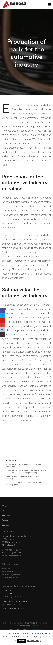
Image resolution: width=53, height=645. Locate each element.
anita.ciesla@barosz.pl (12, 575)
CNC (4, 511)
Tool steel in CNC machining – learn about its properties (25, 465)
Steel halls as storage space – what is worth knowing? (24, 477)
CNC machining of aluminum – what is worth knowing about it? (25, 483)
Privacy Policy (34, 640)
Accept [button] (22, 641)
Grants (5, 520)
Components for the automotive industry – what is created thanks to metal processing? (26, 471)
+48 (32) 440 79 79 (13, 597)
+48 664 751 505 (12, 578)
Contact (5, 525)
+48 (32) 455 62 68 (13, 550)
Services (6, 515)
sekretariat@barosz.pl (11, 556)
